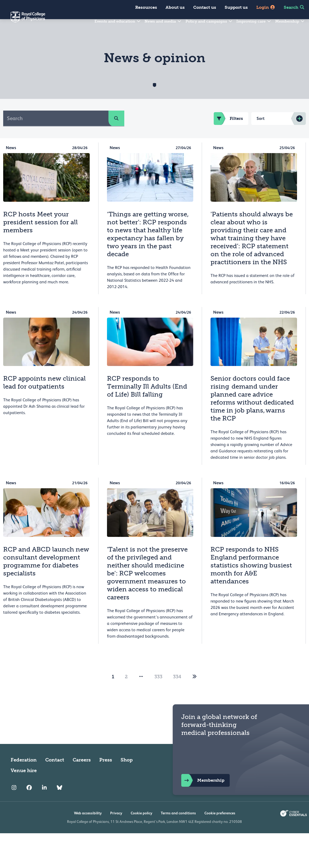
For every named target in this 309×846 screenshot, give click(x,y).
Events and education (117, 21)
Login (265, 7)
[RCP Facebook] (29, 800)
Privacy (116, 826)
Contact (54, 773)
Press (105, 773)
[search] (116, 131)
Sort (261, 131)
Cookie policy (141, 826)
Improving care (253, 21)
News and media (163, 21)
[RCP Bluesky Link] (59, 800)
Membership (290, 21)
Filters (228, 131)
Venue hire (24, 783)
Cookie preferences (219, 826)
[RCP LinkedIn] (44, 800)
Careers (82, 773)
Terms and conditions (178, 826)
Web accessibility (88, 826)
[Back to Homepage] (22, 20)
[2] (194, 689)
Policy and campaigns (209, 21)
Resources (146, 7)
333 (158, 689)
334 (177, 689)
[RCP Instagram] (14, 800)
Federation (24, 773)
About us (175, 7)
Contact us (204, 7)
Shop (127, 773)
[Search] (56, 131)
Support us (236, 7)
